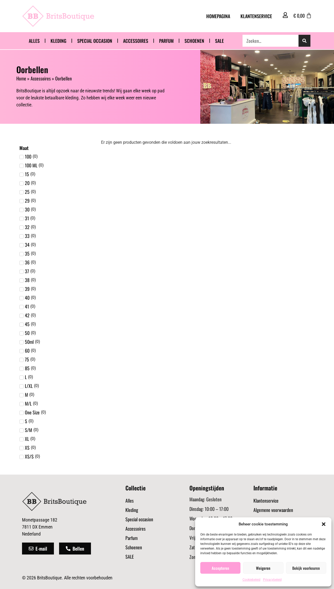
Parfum (166, 40)
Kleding (58, 40)
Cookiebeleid (251, 579)
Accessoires (135, 40)
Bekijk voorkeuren (306, 568)
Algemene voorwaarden (273, 509)
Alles (34, 40)
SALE (219, 40)
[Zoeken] (304, 41)
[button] (323, 524)
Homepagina (218, 16)
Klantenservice (256, 16)
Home (21, 78)
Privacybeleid (272, 579)
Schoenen (194, 40)
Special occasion (94, 40)
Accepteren (220, 568)
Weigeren (263, 568)
